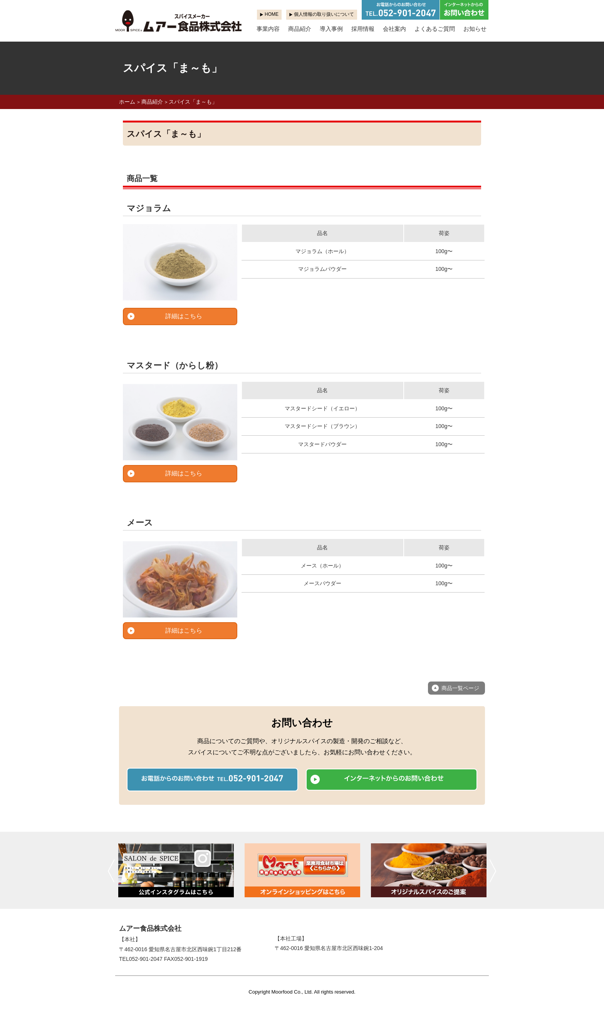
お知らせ (475, 28)
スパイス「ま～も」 (193, 102)
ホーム (127, 102)
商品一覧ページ (460, 688)
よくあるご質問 (434, 28)
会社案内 (394, 28)
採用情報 (362, 28)
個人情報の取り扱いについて (324, 14)
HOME (272, 14)
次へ (493, 870)
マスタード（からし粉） (175, 365)
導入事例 (331, 28)
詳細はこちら (183, 316)
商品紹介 (299, 28)
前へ (111, 870)
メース (140, 522)
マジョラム (149, 208)
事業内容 (268, 28)
